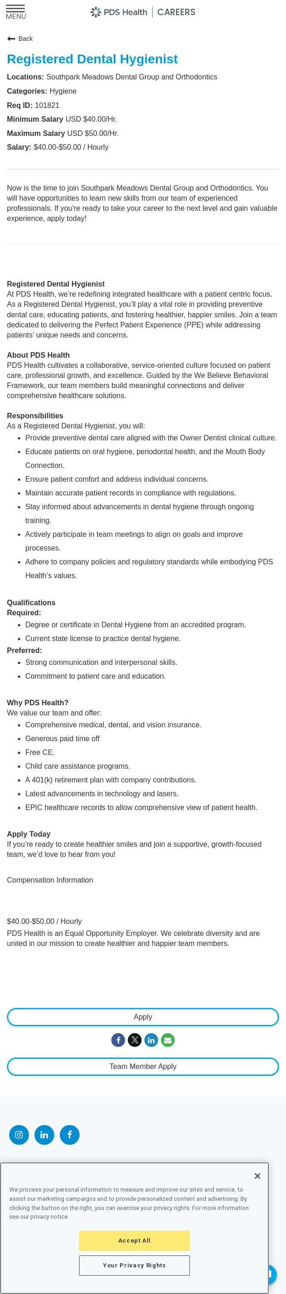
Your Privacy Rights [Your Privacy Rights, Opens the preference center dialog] (134, 1265)
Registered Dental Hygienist (92, 59)
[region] (134, 1228)
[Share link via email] (168, 1040)
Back (20, 39)
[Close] (257, 1176)
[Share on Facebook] (118, 1040)
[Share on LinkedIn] (151, 1040)
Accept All (134, 1240)
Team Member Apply (143, 1066)
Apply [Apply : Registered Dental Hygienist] (143, 1017)
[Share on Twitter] (134, 1040)
